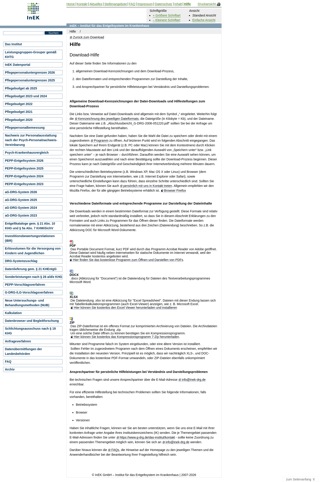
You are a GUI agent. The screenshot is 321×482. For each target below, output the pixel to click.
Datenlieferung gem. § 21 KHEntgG (31, 269)
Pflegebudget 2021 (19, 112)
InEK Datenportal (17, 64)
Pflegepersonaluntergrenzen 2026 (30, 72)
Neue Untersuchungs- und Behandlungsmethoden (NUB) (27, 303)
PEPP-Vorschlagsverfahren (25, 284)
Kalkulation (13, 313)
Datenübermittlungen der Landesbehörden (23, 351)
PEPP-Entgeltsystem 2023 (24, 184)
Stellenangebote (115, 4)
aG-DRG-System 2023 (21, 215)
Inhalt (178, 4)
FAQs (115, 450)
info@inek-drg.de (194, 379)
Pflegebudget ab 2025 (21, 88)
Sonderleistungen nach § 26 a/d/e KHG (33, 277)
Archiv (10, 369)
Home (70, 4)
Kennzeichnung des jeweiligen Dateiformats (108, 118)
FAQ (8, 361)
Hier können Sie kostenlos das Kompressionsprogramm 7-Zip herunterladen (126, 337)
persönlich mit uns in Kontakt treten (147, 186)
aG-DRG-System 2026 (21, 192)
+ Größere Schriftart (166, 15)
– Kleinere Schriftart (166, 20)
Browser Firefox (175, 190)
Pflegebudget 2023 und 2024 (26, 96)
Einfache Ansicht (204, 20)
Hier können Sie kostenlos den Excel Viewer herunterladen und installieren (125, 307)
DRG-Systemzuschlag (21, 261)
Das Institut (13, 44)
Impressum (145, 4)
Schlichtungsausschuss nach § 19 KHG (30, 331)
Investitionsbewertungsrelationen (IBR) (30, 238)
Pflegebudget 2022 (19, 104)
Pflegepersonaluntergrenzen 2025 (30, 80)
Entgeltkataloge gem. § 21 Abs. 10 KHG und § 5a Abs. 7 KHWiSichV (30, 226)
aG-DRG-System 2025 (21, 200)
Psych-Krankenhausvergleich (27, 152)
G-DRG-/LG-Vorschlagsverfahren (29, 292)
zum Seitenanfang (300, 479)
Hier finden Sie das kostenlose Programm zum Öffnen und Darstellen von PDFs (128, 260)
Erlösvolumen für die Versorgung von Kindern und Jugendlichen (33, 251)
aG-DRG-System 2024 (21, 207)
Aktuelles (96, 4)
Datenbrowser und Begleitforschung (32, 321)
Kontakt (82, 4)
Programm (101, 140)
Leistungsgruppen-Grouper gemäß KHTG (30, 54)
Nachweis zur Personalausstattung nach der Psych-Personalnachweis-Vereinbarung (31, 140)
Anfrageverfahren (18, 341)
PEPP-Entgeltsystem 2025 (24, 168)
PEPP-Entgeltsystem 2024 (24, 176)
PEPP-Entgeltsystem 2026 (24, 160)
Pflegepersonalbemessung (25, 127)
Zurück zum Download (88, 37)
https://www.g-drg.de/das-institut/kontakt (147, 437)
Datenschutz (163, 4)
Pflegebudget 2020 (19, 120)
